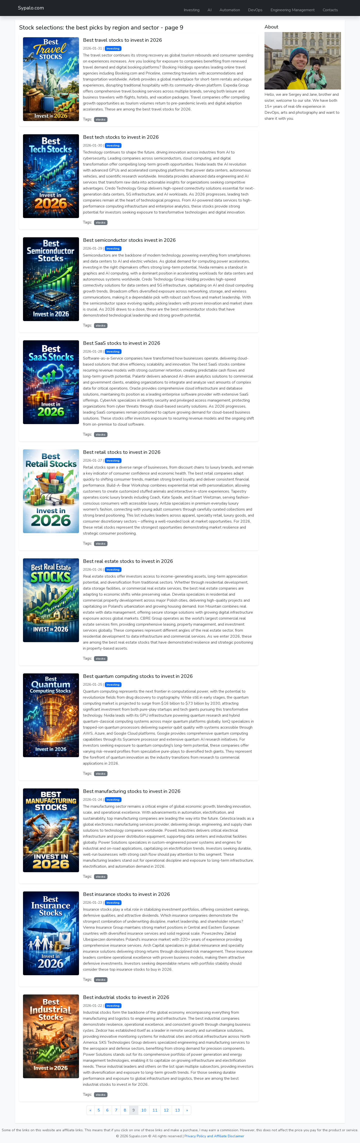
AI (210, 10)
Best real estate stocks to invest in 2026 (128, 561)
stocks (101, 120)
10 (143, 1110)
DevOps (255, 10)
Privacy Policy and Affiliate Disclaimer (214, 1136)
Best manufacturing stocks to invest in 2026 (131, 791)
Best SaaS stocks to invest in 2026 (121, 343)
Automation (230, 10)
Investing (192, 10)
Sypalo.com (31, 8)
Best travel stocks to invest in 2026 (122, 40)
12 (166, 1110)
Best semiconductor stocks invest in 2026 (129, 240)
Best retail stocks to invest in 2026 (121, 452)
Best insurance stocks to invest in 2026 (126, 894)
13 (177, 1110)
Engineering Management (292, 10)
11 (155, 1110)
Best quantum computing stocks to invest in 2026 (138, 676)
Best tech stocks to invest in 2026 (121, 137)
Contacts (330, 10)
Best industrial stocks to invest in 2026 (126, 997)
